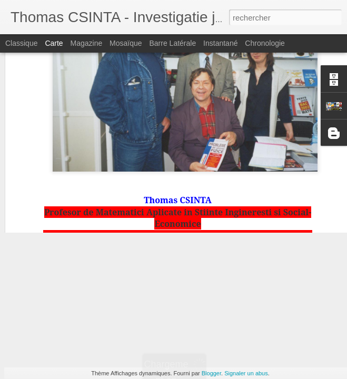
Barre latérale (172, 43)
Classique (21, 43)
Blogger (211, 373)
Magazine (87, 43)
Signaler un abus (246, 373)
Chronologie (265, 43)
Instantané (220, 43)
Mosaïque (126, 43)
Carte (54, 43)
